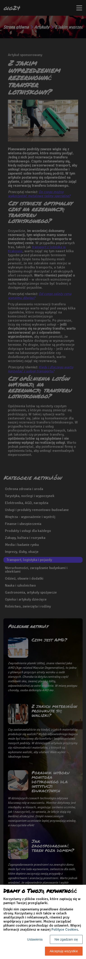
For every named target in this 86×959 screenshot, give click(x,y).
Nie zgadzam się (66, 939)
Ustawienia (34, 939)
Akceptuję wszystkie (64, 951)
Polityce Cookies (64, 929)
